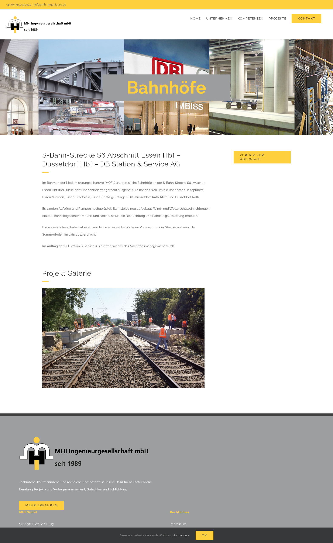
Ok (204, 535)
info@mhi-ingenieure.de (50, 4)
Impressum (178, 524)
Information (180, 535)
